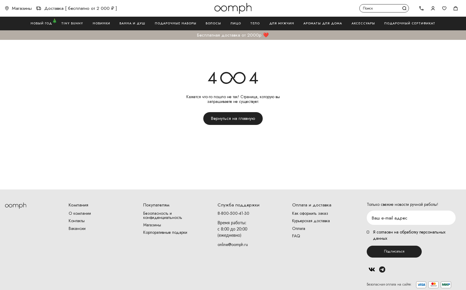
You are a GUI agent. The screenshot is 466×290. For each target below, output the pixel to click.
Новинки (101, 23)
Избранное (444, 8)
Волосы (213, 23)
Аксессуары (363, 23)
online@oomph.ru (233, 244)
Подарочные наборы (175, 23)
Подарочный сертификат (409, 23)
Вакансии (77, 229)
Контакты (77, 221)
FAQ (296, 236)
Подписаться (394, 251)
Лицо (236, 23)
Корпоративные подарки (165, 233)
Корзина (456, 8)
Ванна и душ (132, 23)
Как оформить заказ (310, 213)
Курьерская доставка (311, 221)
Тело (255, 23)
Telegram (382, 269)
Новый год (41, 23)
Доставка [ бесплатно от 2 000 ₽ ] (76, 8)
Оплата (298, 229)
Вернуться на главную (233, 118)
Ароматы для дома (322, 23)
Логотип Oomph (232, 8)
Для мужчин (281, 23)
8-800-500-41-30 (233, 213)
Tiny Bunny (72, 23)
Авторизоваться (433, 8)
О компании (80, 213)
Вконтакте (372, 269)
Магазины (18, 8)
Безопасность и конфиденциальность (162, 215)
